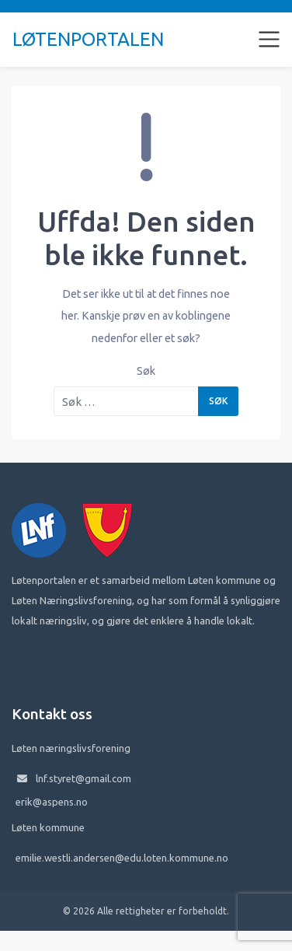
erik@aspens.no (52, 801)
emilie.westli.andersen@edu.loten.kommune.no (122, 857)
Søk (146, 371)
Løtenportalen (88, 39)
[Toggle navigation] (269, 39)
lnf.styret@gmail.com (83, 778)
